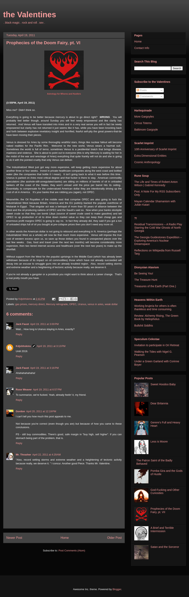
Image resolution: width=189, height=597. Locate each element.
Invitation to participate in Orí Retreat (156, 345)
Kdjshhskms (23, 346)
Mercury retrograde (57, 304)
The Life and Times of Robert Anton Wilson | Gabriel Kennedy (156, 183)
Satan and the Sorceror (165, 546)
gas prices (21, 304)
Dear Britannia (159, 403)
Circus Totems (143, 123)
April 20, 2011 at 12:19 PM (41, 411)
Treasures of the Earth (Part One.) (155, 286)
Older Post (114, 537)
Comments (145, 96)
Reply (19, 334)
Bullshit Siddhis (143, 325)
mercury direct (36, 304)
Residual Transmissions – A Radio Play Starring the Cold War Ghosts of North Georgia (158, 228)
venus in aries (95, 304)
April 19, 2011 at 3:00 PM (44, 324)
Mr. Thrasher (23, 454)
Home (65, 537)
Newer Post (14, 537)
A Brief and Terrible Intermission (162, 529)
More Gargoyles (144, 116)
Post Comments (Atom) (71, 550)
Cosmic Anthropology (147, 162)
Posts (142, 90)
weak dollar (111, 304)
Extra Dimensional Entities (150, 155)
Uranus (82, 304)
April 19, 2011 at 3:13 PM (51, 346)
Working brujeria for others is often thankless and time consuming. (155, 307)
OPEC (72, 304)
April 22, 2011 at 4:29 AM (46, 454)
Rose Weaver (24, 389)
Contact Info (141, 48)
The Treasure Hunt (145, 279)
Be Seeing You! (143, 273)
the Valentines (29, 14)
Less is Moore (159, 441)
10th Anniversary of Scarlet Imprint (155, 149)
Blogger (116, 589)
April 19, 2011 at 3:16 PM (44, 367)
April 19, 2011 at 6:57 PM (47, 389)
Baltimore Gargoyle (146, 129)
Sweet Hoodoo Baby (163, 384)
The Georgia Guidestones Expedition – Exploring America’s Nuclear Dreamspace (158, 241)
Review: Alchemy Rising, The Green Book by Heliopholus (156, 317)
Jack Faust (22, 324)
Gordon (20, 411)
